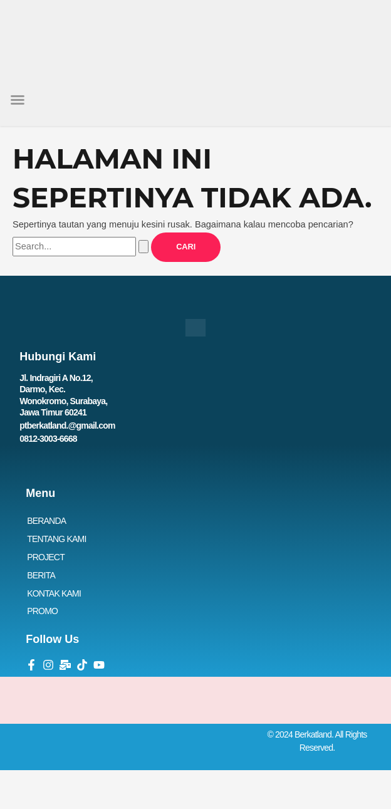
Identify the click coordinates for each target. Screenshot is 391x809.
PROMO (42, 611)
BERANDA (46, 521)
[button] (17, 99)
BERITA (41, 575)
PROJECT (46, 557)
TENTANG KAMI (56, 539)
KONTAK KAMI (54, 593)
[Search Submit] (143, 246)
